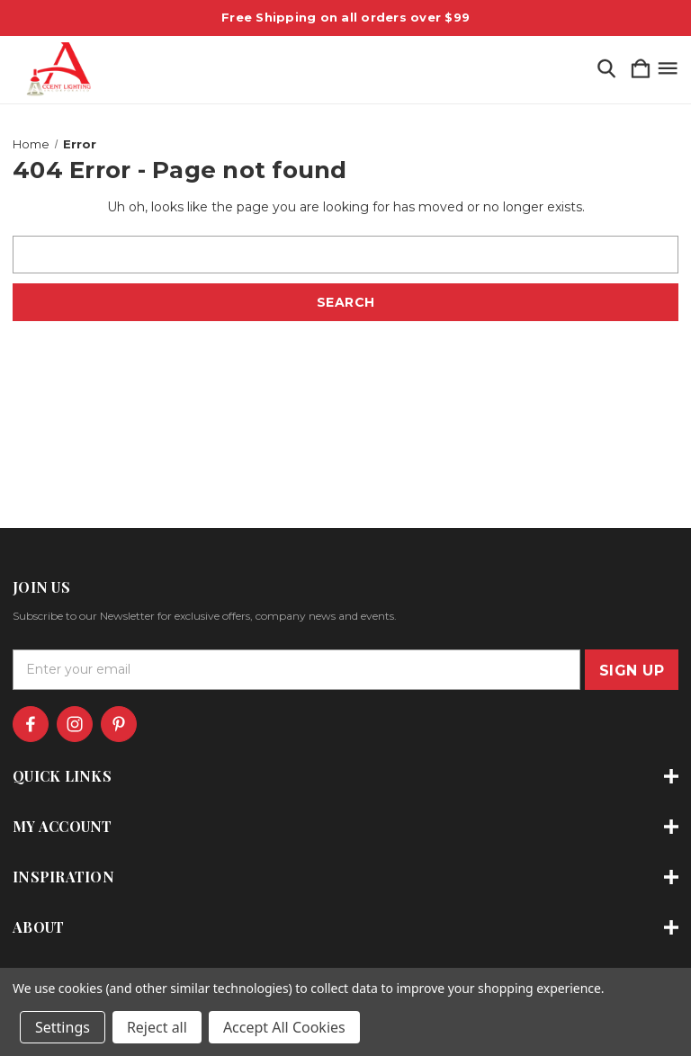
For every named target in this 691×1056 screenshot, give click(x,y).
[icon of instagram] (75, 724)
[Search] (606, 69)
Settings (62, 1027)
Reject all (157, 1027)
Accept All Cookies (284, 1027)
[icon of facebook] (31, 724)
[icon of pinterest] (119, 724)
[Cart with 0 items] (641, 69)
